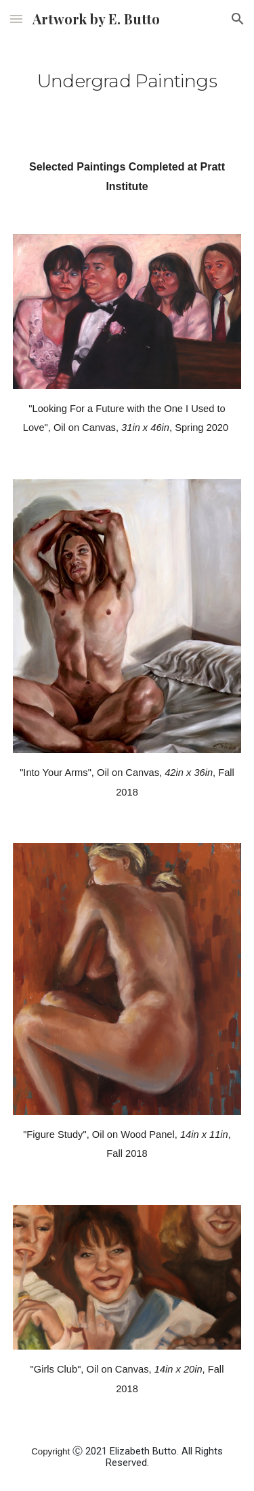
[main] (127, 77)
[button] (16, 18)
